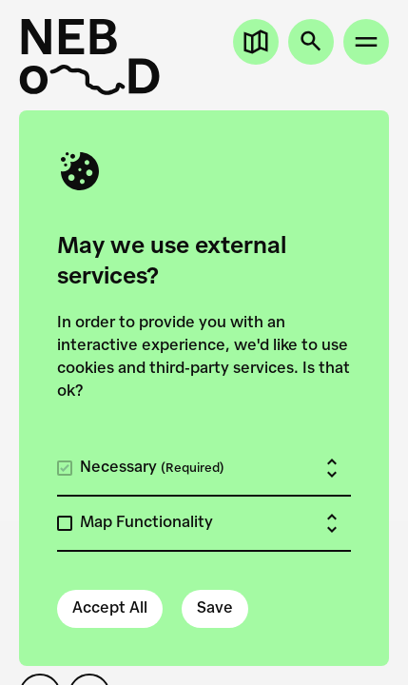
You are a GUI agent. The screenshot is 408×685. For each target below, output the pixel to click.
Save (215, 608)
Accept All (109, 608)
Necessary (152, 468)
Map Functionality (146, 523)
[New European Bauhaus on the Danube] (89, 57)
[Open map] (256, 42)
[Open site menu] (366, 42)
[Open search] (311, 42)
